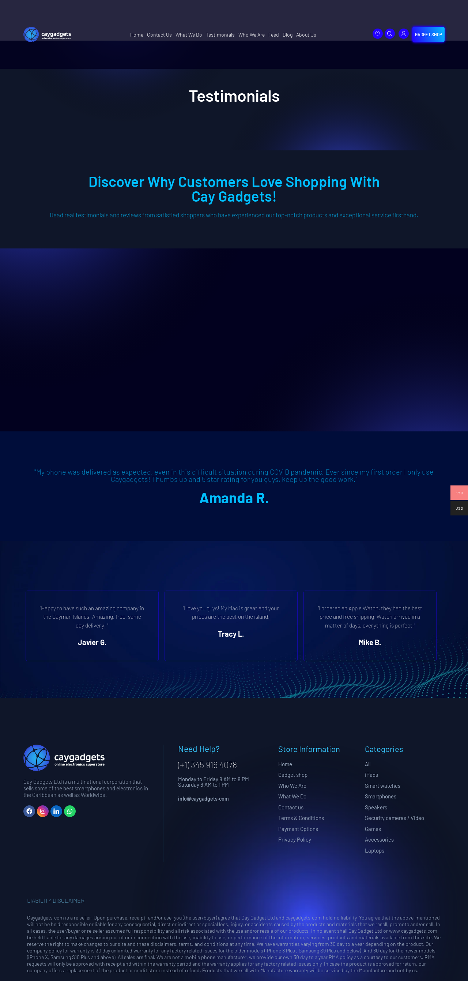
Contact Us (159, 34)
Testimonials (220, 34)
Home (136, 34)
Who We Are (251, 34)
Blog (287, 34)
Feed (273, 34)
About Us (306, 34)
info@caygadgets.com (203, 798)
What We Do (189, 34)
